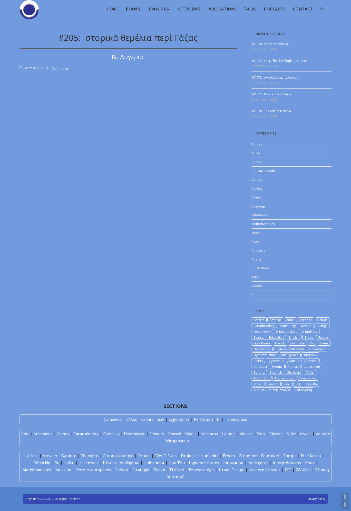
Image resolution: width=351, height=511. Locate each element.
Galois (190, 434)
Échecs (229, 455)
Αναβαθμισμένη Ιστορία (272, 390)
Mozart (246, 434)
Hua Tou (177, 463)
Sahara (259, 372)
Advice (33, 455)
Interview (310, 355)
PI (219, 419)
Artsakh (275, 320)
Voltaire (323, 434)
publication (312, 366)
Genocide (297, 343)
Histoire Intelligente (289, 349)
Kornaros (209, 434)
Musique (295, 361)
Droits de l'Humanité (200, 455)
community (288, 325)
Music (256, 233)
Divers (256, 197)
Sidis (261, 434)
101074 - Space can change (270, 44)
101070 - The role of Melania (271, 111)
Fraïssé (174, 434)
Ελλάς (131, 419)
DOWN (345, 505)
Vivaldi (306, 434)
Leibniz (228, 434)
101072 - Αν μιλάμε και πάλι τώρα (275, 77)
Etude (309, 337)
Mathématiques (36, 470)
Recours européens (93, 470)
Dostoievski (262, 331)
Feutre (323, 337)
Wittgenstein (177, 441)
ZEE (298, 384)
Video (258, 384)
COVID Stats (166, 455)
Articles (257, 144)
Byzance (305, 320)
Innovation (233, 463)
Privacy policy (316, 499)
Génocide (41, 463)
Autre (290, 320)
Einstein (156, 434)
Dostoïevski (134, 434)
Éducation (270, 455)
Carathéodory (86, 434)
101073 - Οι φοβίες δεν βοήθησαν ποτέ (279, 61)
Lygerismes (179, 419)
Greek (324, 343)
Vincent (272, 384)
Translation (307, 378)
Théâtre (176, 470)
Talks (255, 277)
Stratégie (140, 470)
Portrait (293, 366)
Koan (310, 463)
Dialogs (257, 188)
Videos (257, 286)
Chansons (89, 455)
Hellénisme (88, 463)
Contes (257, 179)
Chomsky (111, 434)
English (294, 337)
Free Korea (262, 343)
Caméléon (113, 419)
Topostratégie (201, 470)
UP (345, 496)
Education (276, 337)
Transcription (284, 378)
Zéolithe (303, 470)
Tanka (159, 470)
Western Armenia (265, 470)
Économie (248, 455)
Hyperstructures (204, 463)
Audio (256, 153)
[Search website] (322, 9)
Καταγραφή (303, 390)
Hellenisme (262, 349)
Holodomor (317, 349)
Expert (147, 419)
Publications (261, 268)
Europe (290, 455)
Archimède (43, 434)
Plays (256, 241)
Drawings (258, 206)
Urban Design (231, 470)
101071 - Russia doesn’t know (272, 94)
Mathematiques (263, 224)
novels (312, 361)
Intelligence (289, 355)
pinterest (260, 366)
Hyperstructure (265, 355)
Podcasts (62, 69)
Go (312, 343)
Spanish (276, 372)
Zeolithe (312, 384)
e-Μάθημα (310, 331)
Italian (258, 361)
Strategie (294, 372)
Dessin (306, 325)
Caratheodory (264, 325)
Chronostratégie (118, 455)
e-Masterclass (286, 331)
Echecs (259, 337)
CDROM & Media (264, 171)
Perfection (203, 419)
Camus (322, 320)
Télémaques (236, 419)
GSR (161, 419)
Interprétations (287, 463)
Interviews (259, 215)
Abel (25, 434)
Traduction (262, 378)
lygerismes (276, 361)
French (280, 343)
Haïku (69, 463)
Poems (257, 259)
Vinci (286, 384)
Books (256, 162)
